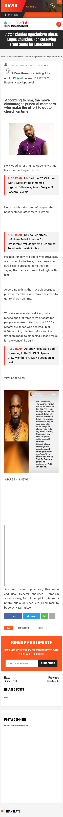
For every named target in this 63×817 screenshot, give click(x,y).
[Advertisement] (33, 89)
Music (40, 628)
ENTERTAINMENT (23, 628)
